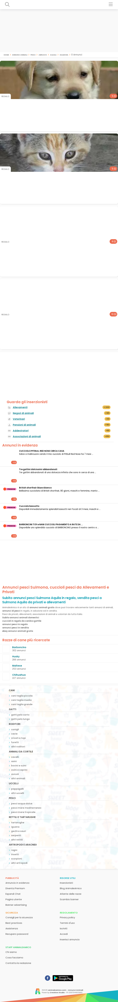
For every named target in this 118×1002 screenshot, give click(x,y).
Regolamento (69, 912)
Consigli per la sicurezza (19, 917)
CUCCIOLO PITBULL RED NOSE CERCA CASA (41, 451)
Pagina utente (13, 899)
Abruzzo (43, 54)
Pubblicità (12, 878)
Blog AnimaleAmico (71, 888)
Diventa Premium (15, 888)
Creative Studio (57, 992)
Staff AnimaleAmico (18, 947)
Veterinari (19, 419)
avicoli (15, 774)
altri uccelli (17, 793)
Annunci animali (19, 54)
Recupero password (16, 934)
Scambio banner (69, 899)
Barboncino (19, 647)
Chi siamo (11, 952)
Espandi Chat (13, 893)
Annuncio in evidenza (17, 882)
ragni (14, 850)
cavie (14, 733)
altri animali (18, 778)
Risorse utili (67, 878)
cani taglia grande (22, 704)
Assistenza (11, 928)
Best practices (13, 923)
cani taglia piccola (22, 695)
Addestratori (21, 430)
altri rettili (17, 839)
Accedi (64, 934)
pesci (33, 54)
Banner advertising (16, 904)
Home (6, 54)
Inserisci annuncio (70, 939)
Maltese (17, 665)
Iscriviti (63, 928)
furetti (15, 742)
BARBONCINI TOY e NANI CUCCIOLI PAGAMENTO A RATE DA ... (51, 524)
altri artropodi (19, 863)
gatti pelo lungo (20, 719)
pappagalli (17, 788)
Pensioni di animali (24, 424)
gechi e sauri (18, 831)
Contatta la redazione (18, 963)
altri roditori (18, 746)
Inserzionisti (66, 882)
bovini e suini (18, 765)
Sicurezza (11, 912)
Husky (16, 656)
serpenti (16, 835)
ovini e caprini (19, 769)
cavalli (15, 757)
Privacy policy (67, 917)
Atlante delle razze (70, 893)
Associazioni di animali (27, 436)
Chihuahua (19, 674)
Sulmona (64, 54)
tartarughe (17, 822)
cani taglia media (21, 700)
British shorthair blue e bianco (35, 487)
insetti (15, 854)
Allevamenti (20, 407)
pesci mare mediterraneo (26, 807)
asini (14, 761)
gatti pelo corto (20, 714)
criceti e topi (18, 738)
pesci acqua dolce (21, 803)
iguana (15, 826)
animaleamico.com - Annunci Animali (65, 990)
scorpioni (16, 858)
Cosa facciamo (14, 957)
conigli (15, 729)
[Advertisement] (59, 30)
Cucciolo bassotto (29, 506)
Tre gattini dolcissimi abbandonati (38, 469)
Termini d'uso (67, 923)
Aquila (53, 54)
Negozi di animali (23, 413)
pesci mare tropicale (23, 812)
